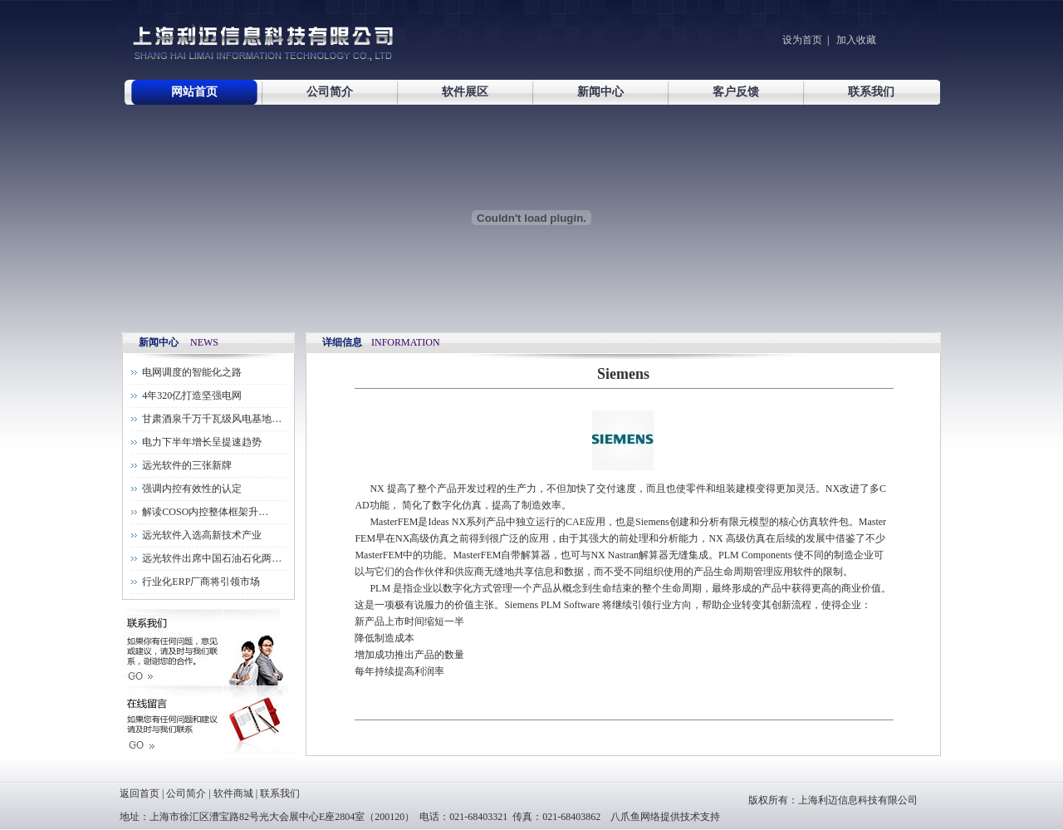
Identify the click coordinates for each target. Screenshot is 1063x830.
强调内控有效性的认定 (192, 488)
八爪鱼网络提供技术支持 (665, 817)
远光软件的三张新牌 (187, 465)
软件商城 (233, 793)
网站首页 (194, 92)
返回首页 (139, 793)
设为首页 (802, 40)
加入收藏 (855, 40)
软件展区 (465, 92)
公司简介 (329, 92)
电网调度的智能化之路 (192, 372)
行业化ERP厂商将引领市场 (201, 581)
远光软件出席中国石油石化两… (212, 558)
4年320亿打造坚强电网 (192, 395)
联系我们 (871, 92)
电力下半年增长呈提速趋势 (202, 442)
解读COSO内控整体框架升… (205, 512)
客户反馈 (736, 92)
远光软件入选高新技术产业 (202, 535)
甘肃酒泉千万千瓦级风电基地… (212, 419)
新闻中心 (600, 92)
